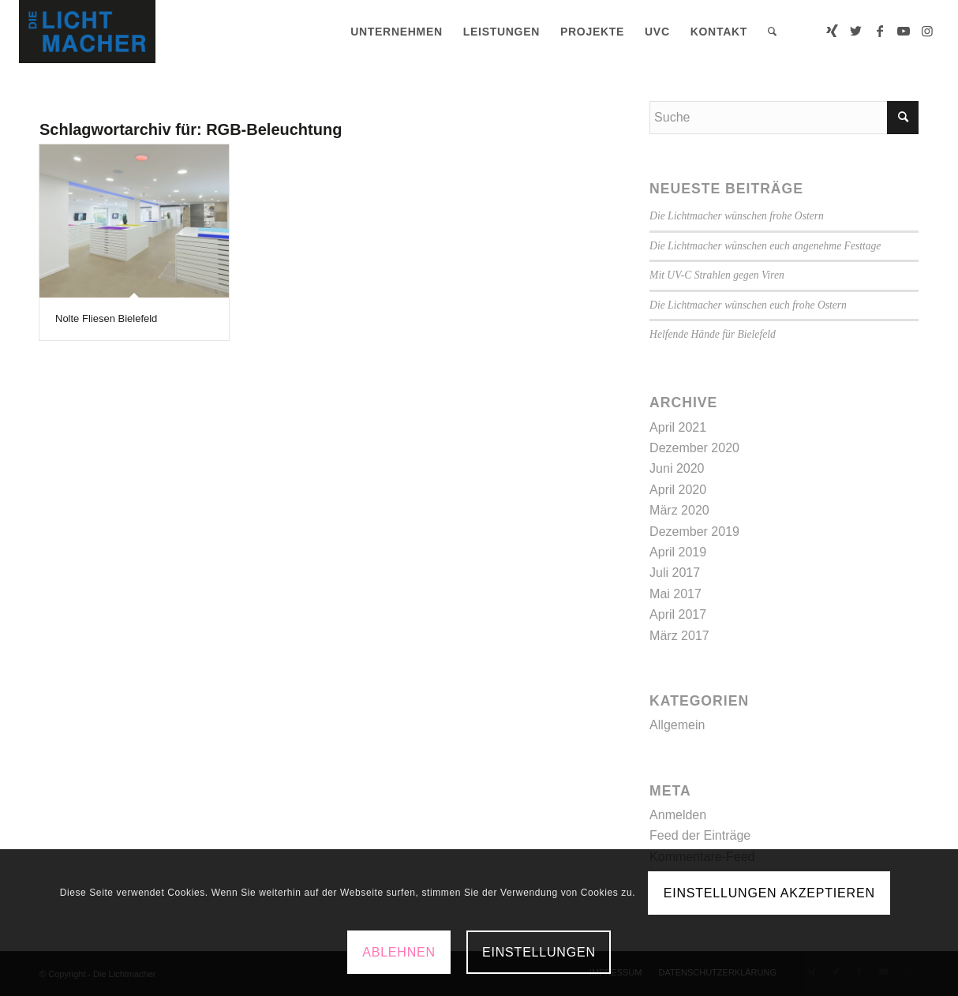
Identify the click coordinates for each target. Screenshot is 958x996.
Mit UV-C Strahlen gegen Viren (716, 275)
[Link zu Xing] (832, 31)
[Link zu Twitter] (856, 31)
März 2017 (679, 635)
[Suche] (773, 31)
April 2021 (677, 427)
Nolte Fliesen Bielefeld (106, 318)
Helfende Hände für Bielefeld (712, 334)
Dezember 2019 (694, 531)
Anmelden (677, 815)
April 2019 (677, 552)
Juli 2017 (674, 572)
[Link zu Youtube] (903, 31)
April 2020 (677, 489)
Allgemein (677, 725)
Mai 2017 (675, 594)
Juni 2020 (676, 468)
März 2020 (679, 510)
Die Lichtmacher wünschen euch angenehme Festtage (765, 246)
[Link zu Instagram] (927, 31)
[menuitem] (396, 31)
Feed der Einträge (699, 835)
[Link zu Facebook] (880, 31)
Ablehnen (399, 952)
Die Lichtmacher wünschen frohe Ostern (736, 216)
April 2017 (677, 614)
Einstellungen (539, 952)
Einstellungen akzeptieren (769, 893)
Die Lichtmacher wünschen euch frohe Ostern (748, 305)
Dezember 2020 (694, 448)
